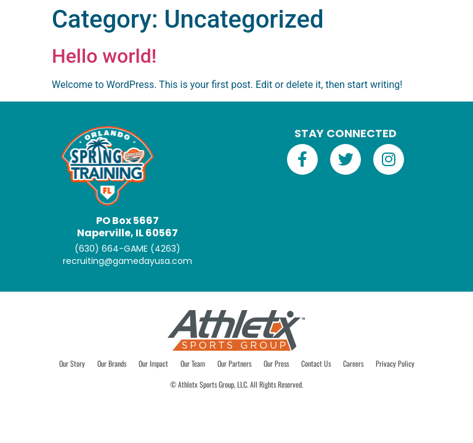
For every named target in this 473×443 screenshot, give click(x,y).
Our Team (192, 363)
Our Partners (234, 363)
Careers (353, 363)
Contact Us (316, 363)
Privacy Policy (395, 363)
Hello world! (104, 56)
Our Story (72, 363)
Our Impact (153, 363)
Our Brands (111, 363)
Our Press (276, 363)
